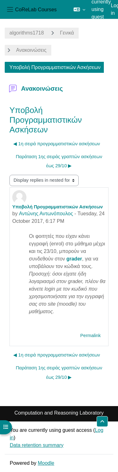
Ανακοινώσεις (31, 50)
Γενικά (67, 32)
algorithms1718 (26, 32)
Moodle (46, 463)
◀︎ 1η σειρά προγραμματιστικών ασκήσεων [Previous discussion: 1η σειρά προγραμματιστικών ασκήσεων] (56, 143)
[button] (79, 9)
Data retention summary (37, 445)
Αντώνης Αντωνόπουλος (46, 213)
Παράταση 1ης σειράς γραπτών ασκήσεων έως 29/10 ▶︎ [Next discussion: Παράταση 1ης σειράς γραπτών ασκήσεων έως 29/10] (59, 161)
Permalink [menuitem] (90, 335)
